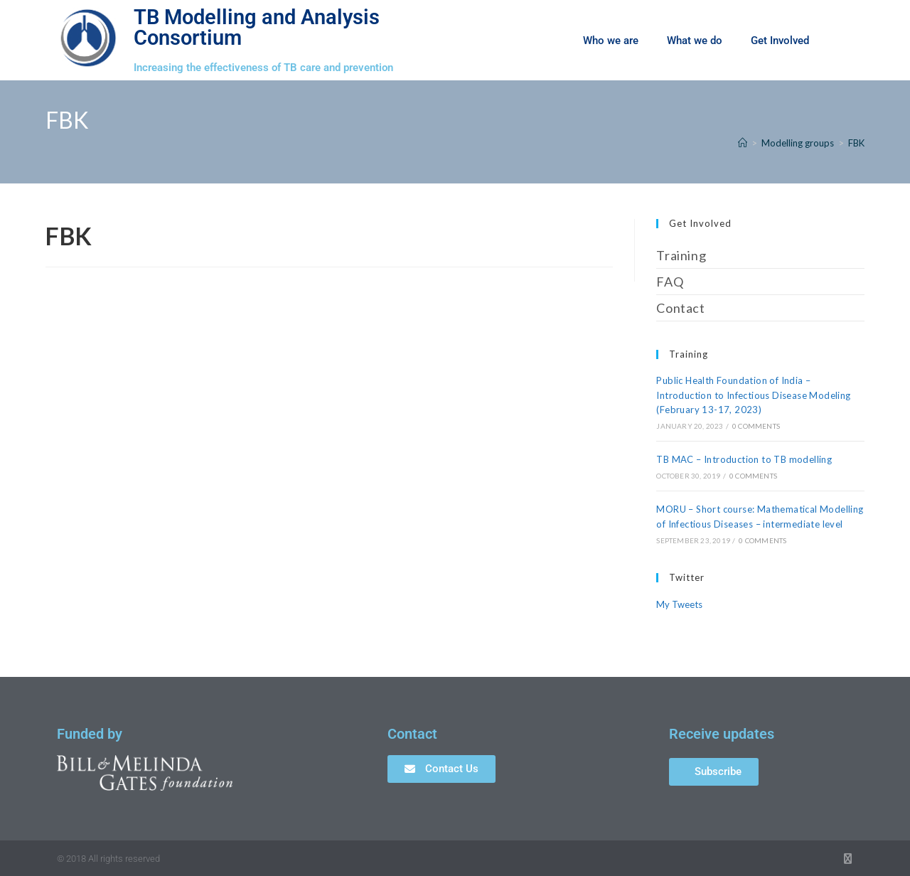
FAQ (669, 281)
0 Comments (756, 426)
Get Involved (780, 40)
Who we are (610, 40)
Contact (680, 308)
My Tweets (679, 604)
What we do (694, 40)
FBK (856, 143)
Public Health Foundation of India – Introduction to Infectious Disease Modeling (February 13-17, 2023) (753, 395)
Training (681, 255)
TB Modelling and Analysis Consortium (257, 27)
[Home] (742, 143)
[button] (846, 40)
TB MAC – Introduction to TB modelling (744, 459)
